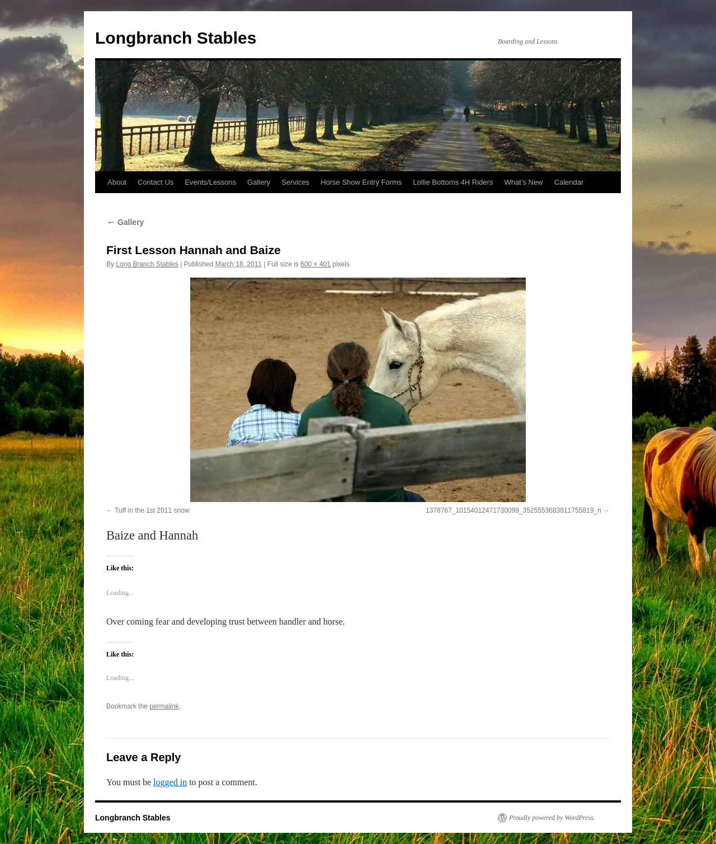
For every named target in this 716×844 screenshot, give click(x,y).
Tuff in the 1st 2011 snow (152, 510)
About (116, 182)
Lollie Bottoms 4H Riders (453, 182)
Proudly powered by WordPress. (552, 818)
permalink (163, 706)
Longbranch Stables (175, 38)
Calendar (569, 182)
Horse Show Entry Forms (361, 182)
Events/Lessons (210, 182)
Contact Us (155, 182)
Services (295, 182)
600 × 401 (315, 264)
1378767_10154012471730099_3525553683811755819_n (513, 510)
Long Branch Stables (147, 264)
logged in (170, 782)
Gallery (258, 182)
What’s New (523, 182)
